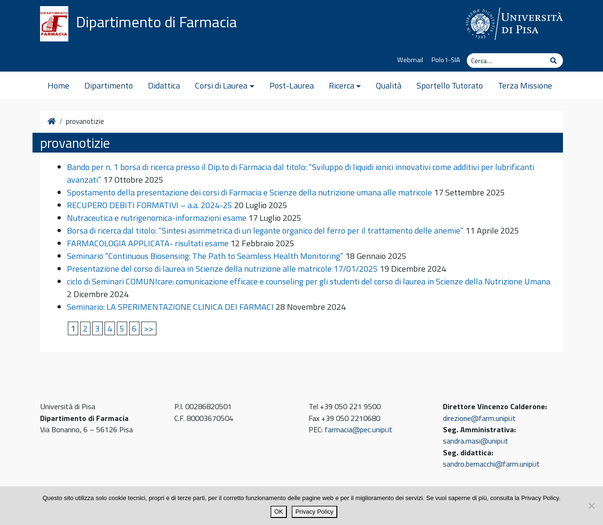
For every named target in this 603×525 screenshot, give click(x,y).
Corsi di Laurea (221, 85)
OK (278, 511)
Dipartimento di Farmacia (156, 22)
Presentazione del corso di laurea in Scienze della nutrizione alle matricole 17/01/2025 (222, 268)
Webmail (410, 60)
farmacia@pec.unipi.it (358, 429)
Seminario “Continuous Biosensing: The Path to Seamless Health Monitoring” (205, 256)
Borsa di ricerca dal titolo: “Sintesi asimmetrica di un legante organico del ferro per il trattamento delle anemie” (265, 230)
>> (149, 328)
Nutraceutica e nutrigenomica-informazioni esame (156, 217)
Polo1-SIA (446, 60)
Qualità (388, 85)
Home (58, 85)
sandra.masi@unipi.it (475, 440)
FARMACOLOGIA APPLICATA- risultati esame (147, 243)
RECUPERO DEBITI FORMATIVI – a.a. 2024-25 (149, 205)
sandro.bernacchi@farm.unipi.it (491, 463)
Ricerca (341, 85)
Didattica (164, 85)
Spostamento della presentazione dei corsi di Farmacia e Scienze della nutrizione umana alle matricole (249, 192)
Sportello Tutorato (449, 85)
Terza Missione (525, 85)
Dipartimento (108, 85)
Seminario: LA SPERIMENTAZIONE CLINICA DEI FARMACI (170, 306)
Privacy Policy (314, 511)
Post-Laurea (291, 85)
